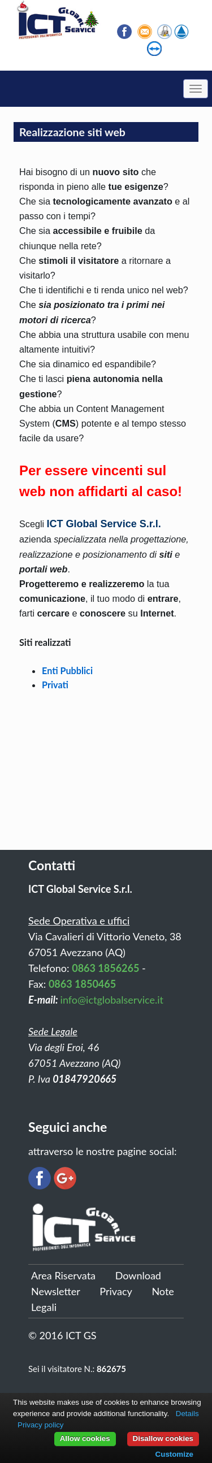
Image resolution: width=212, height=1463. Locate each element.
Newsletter (55, 1291)
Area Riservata (63, 1275)
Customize (174, 1454)
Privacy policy (40, 1425)
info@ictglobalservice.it (111, 999)
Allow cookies (85, 1438)
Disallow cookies (163, 1438)
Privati (55, 684)
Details (187, 1413)
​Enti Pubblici (67, 670)
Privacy (115, 1291)
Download (138, 1275)
